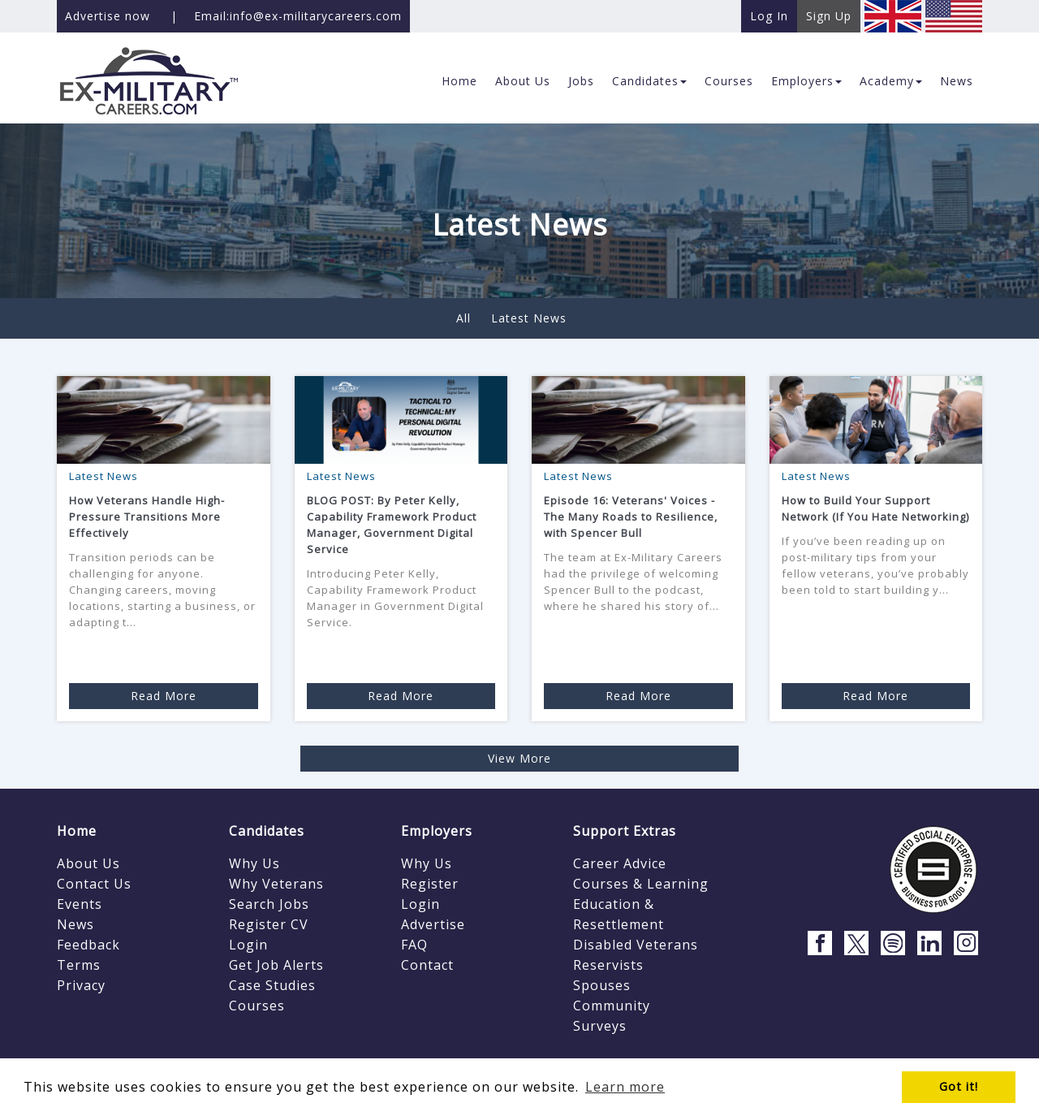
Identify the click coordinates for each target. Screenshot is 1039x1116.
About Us (88, 863)
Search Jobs (269, 904)
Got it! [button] (958, 1086)
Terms (79, 965)
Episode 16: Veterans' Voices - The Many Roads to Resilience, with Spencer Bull (631, 516)
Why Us (254, 863)
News (75, 924)
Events (79, 904)
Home (77, 831)
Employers (436, 831)
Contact (427, 965)
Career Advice (619, 863)
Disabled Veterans (635, 945)
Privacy (81, 985)
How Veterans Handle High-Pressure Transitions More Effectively (147, 516)
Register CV (268, 924)
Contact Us (94, 884)
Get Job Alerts (276, 965)
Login (248, 945)
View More (519, 758)
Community (611, 1005)
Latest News (529, 318)
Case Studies (272, 985)
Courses (257, 1005)
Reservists (608, 965)
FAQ (414, 945)
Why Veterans (276, 884)
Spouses (602, 985)
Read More (163, 695)
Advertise (433, 924)
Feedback (88, 945)
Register (430, 884)
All (463, 318)
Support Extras (624, 831)
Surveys (600, 1026)
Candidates (266, 831)
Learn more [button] (625, 1087)
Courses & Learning (641, 884)
